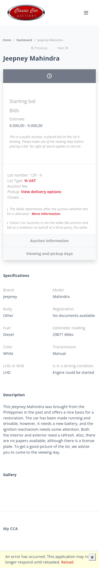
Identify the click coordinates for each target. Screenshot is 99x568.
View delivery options (41, 191)
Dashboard (24, 40)
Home (7, 40)
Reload (67, 562)
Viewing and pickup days (49, 253)
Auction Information (49, 240)
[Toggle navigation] (86, 12)
